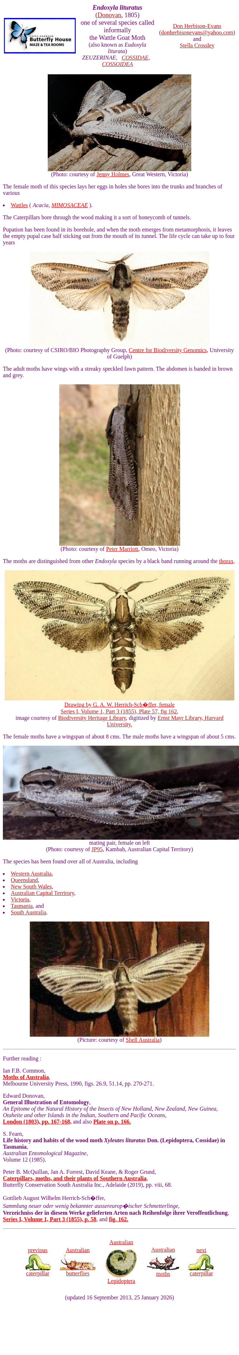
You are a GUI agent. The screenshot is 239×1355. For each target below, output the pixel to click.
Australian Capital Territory (42, 893)
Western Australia (31, 874)
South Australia (28, 912)
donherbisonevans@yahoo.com (197, 32)
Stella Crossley (197, 45)
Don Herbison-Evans (197, 26)
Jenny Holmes (113, 174)
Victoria (20, 899)
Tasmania (22, 906)
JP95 (97, 849)
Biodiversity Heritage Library (92, 718)
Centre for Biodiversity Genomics (168, 350)
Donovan (109, 15)
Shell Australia (143, 1040)
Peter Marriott (122, 549)
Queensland (24, 880)
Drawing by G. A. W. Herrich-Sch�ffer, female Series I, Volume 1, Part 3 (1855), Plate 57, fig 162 (119, 704)
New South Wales (31, 886)
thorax (226, 561)
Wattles (19, 205)
